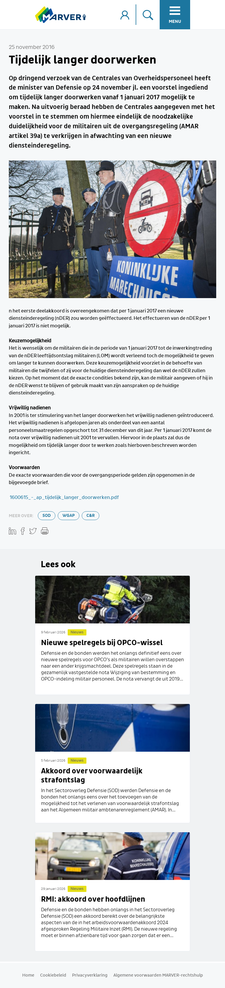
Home (28, 975)
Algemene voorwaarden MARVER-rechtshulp (158, 975)
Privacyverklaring (90, 975)
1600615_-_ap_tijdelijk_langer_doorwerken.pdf (64, 497)
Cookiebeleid (53, 975)
